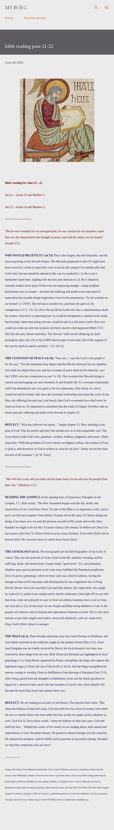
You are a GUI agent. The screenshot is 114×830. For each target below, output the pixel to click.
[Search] (96, 7)
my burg (16, 7)
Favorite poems (35, 18)
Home (9, 18)
